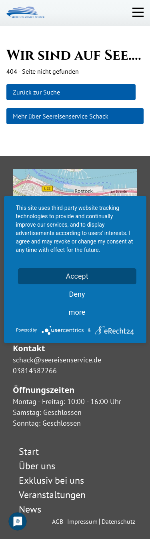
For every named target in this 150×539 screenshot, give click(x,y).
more (77, 312)
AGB (57, 521)
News (30, 509)
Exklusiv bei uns (51, 480)
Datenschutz (118, 521)
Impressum (82, 521)
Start (29, 451)
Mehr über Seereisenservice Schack (60, 116)
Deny (77, 294)
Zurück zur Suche (36, 92)
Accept (77, 276)
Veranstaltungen (52, 495)
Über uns (37, 466)
